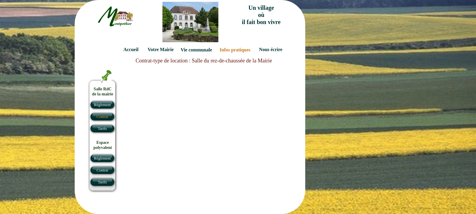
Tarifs (102, 182)
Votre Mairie (161, 49)
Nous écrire (270, 49)
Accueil (131, 49)
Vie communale (196, 49)
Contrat (102, 170)
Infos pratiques (235, 49)
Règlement (102, 158)
